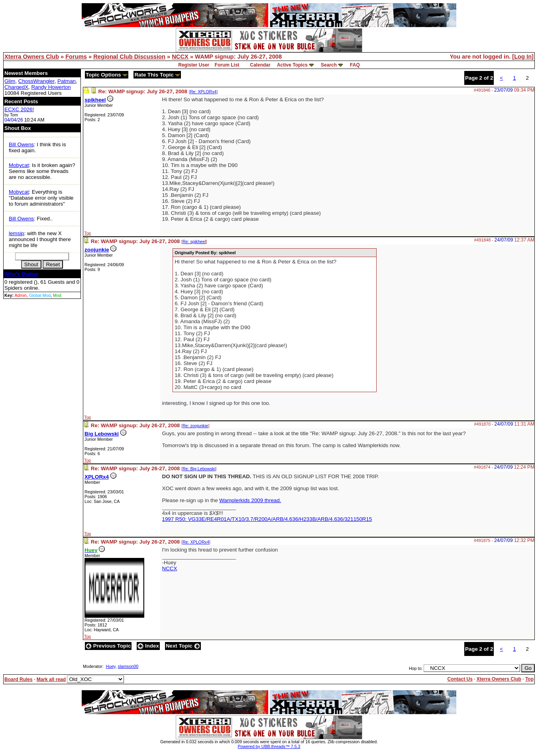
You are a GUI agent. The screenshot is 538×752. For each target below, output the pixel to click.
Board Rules (18, 679)
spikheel (95, 100)
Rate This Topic (157, 75)
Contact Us (459, 679)
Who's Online (21, 274)
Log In (523, 56)
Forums (76, 56)
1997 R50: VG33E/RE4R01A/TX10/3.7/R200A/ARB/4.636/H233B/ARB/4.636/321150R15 (267, 519)
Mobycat (19, 165)
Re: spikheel (194, 241)
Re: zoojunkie (195, 425)
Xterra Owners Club (31, 56)
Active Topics (292, 65)
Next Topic (183, 646)
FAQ (355, 65)
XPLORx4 (96, 477)
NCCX (180, 56)
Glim (9, 81)
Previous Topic (108, 646)
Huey (111, 666)
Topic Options (107, 75)
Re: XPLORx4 (203, 91)
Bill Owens (21, 144)
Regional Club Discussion (129, 56)
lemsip (16, 233)
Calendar (260, 65)
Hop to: (415, 668)
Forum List (227, 65)
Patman (66, 81)
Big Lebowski (101, 434)
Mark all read (51, 679)
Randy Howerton (51, 87)
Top (87, 233)
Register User (193, 65)
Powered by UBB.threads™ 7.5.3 (269, 746)
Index (148, 646)
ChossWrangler (36, 81)
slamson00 (128, 666)
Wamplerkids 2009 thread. (250, 500)
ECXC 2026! (19, 109)
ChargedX (16, 87)
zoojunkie (96, 250)
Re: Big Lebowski (199, 468)
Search (329, 65)
